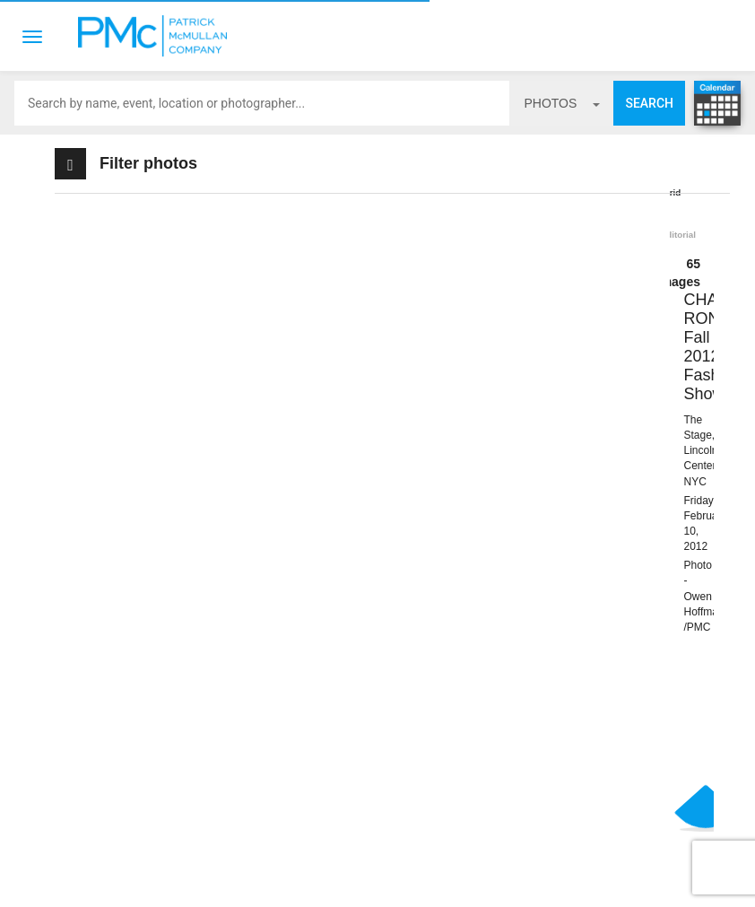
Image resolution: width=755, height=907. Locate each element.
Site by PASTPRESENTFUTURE (546, 801)
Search (649, 103)
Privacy (452, 878)
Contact (315, 878)
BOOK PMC (209, 737)
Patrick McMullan (158, 36)
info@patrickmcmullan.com (143, 792)
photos (562, 103)
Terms (384, 878)
